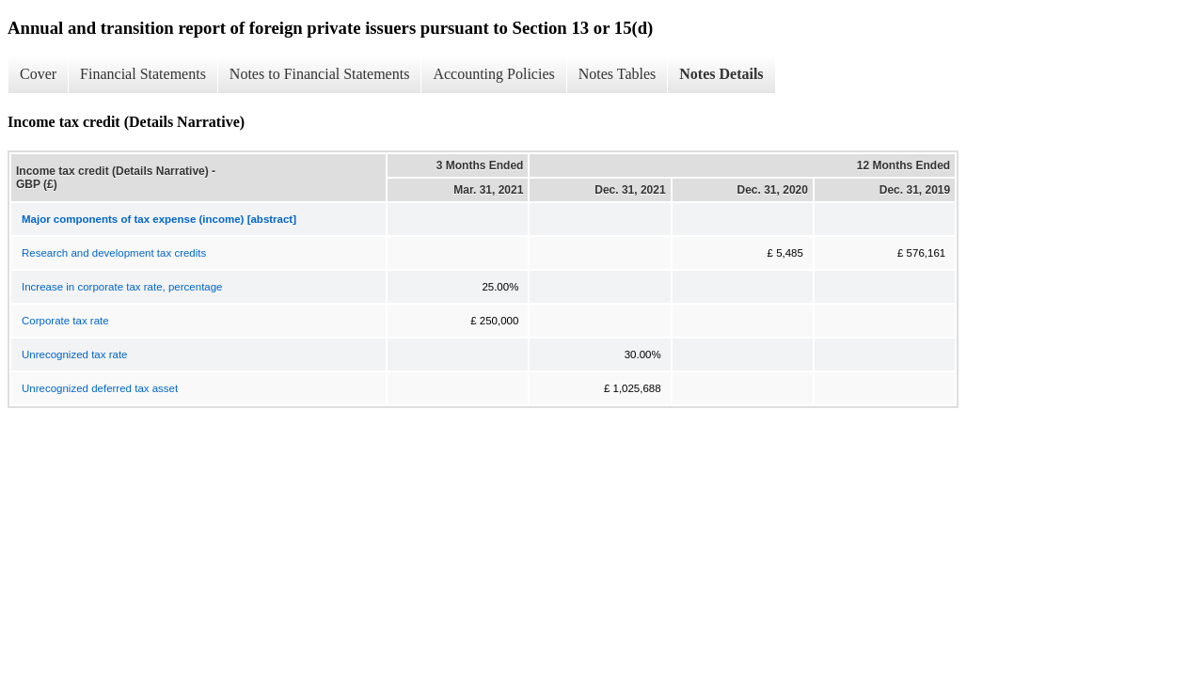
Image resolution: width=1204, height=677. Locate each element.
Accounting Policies (493, 74)
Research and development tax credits (114, 253)
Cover (38, 74)
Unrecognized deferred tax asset (100, 388)
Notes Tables (617, 74)
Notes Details (721, 74)
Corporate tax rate (65, 320)
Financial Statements (143, 74)
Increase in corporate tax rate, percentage (122, 286)
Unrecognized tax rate (75, 354)
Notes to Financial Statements (320, 74)
